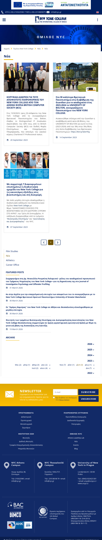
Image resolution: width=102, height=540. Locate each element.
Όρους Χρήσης (64, 400)
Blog (76, 448)
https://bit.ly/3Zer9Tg (80, 131)
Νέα (39, 48)
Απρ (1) (27, 365)
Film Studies (12, 251)
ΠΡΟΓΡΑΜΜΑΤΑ (26, 413)
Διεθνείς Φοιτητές (26, 441)
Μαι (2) (18, 365)
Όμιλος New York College (23, 48)
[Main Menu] (4, 19)
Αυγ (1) (89, 365)
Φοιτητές (26, 438)
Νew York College (21, 205)
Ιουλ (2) (35, 368)
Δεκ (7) (89, 368)
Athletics (10, 260)
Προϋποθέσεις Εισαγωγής (76, 417)
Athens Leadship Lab (76, 438)
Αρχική (6, 48)
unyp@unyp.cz (90, 481)
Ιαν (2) (44, 365)
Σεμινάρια (26, 427)
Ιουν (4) (44, 368)
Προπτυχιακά (26, 420)
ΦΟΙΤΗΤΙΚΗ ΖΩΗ (26, 434)
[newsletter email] (65, 392)
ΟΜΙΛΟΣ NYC (76, 434)
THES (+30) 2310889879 (35, 12)
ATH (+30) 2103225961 (15, 12)
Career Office (12, 264)
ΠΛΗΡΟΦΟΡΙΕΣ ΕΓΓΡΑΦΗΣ (76, 413)
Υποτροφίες (76, 424)
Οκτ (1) (71, 365)
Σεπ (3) (80, 365)
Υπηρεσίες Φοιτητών (26, 448)
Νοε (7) (63, 365)
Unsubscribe (88, 399)
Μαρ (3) (36, 365)
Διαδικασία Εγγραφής (75, 420)
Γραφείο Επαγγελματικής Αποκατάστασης (26, 445)
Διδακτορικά (26, 417)
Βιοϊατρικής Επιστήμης (17, 219)
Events (76, 445)
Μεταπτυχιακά (26, 424)
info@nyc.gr (56, 12)
